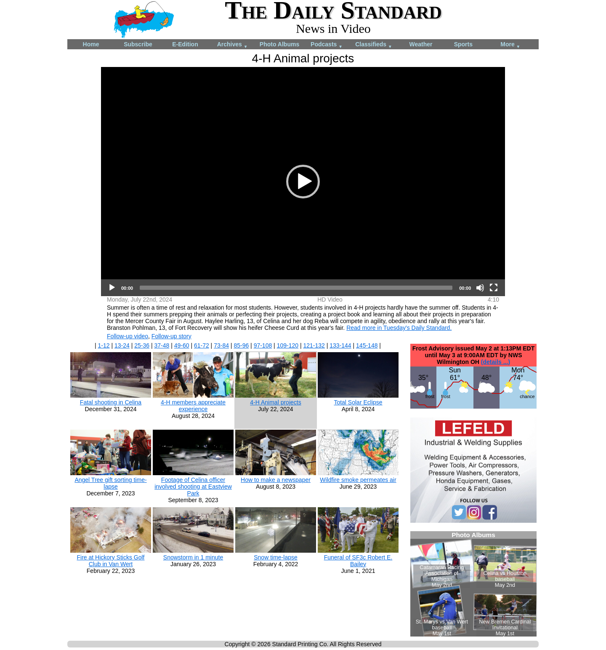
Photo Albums (279, 44)
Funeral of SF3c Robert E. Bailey (358, 560)
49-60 (181, 345)
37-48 (161, 345)
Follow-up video (127, 336)
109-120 (287, 345)
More (510, 45)
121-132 (313, 345)
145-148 (366, 345)
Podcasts (327, 45)
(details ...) (495, 361)
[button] (303, 181)
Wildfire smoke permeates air (358, 479)
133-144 (340, 345)
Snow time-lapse (276, 557)
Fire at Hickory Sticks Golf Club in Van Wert (110, 560)
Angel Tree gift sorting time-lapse (110, 483)
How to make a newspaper (276, 479)
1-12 (104, 345)
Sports (463, 44)
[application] (303, 181)
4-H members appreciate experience (193, 405)
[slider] (296, 288)
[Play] (112, 288)
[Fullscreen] (493, 288)
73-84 (221, 345)
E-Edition (185, 44)
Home (91, 44)
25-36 (141, 345)
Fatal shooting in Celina (110, 402)
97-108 (263, 345)
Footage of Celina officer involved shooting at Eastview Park (193, 486)
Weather (421, 44)
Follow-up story (171, 336)
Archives (232, 45)
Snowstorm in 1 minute (193, 557)
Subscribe (138, 44)
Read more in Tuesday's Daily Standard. (399, 327)
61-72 (201, 345)
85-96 (241, 345)
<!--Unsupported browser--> (473, 584)
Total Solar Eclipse (358, 402)
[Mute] (480, 288)
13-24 (122, 345)
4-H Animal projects (275, 402)
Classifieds (373, 45)
